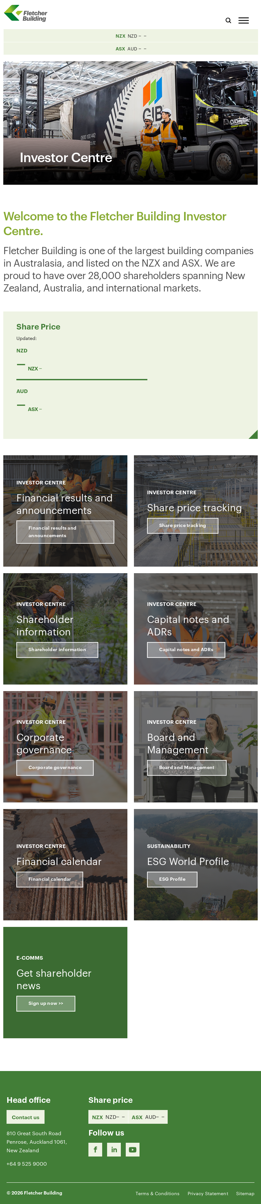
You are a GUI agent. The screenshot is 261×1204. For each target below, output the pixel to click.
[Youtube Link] (133, 1150)
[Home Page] (27, 13)
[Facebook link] (95, 1150)
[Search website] (228, 19)
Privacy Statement (208, 1193)
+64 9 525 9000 (27, 1163)
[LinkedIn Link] (114, 1150)
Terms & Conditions (157, 1193)
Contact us (25, 1116)
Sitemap (245, 1193)
